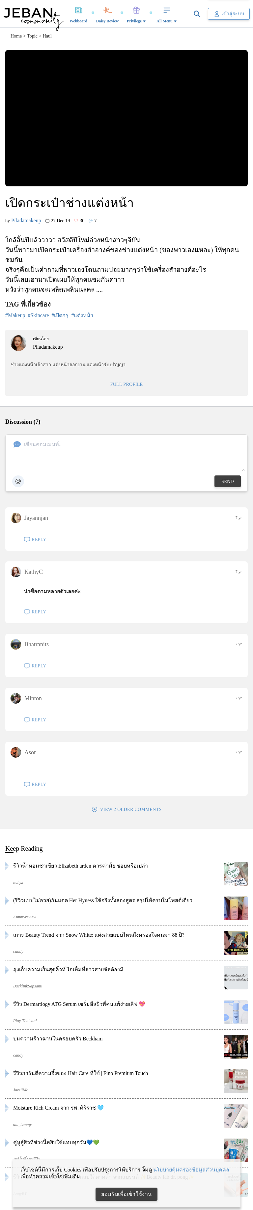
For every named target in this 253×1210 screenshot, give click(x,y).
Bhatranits (30, 644)
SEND (227, 481)
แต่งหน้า (83, 315)
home (16, 36)
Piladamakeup (26, 220)
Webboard (78, 13)
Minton (26, 698)
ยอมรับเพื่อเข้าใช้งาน (126, 1194)
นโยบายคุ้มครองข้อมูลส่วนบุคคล (191, 1169)
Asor (23, 752)
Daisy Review (107, 13)
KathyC (27, 572)
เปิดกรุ (61, 315)
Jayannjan (29, 518)
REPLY (35, 539)
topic (32, 36)
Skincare (39, 315)
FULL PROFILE (126, 384)
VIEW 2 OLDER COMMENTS (126, 809)
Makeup (16, 315)
